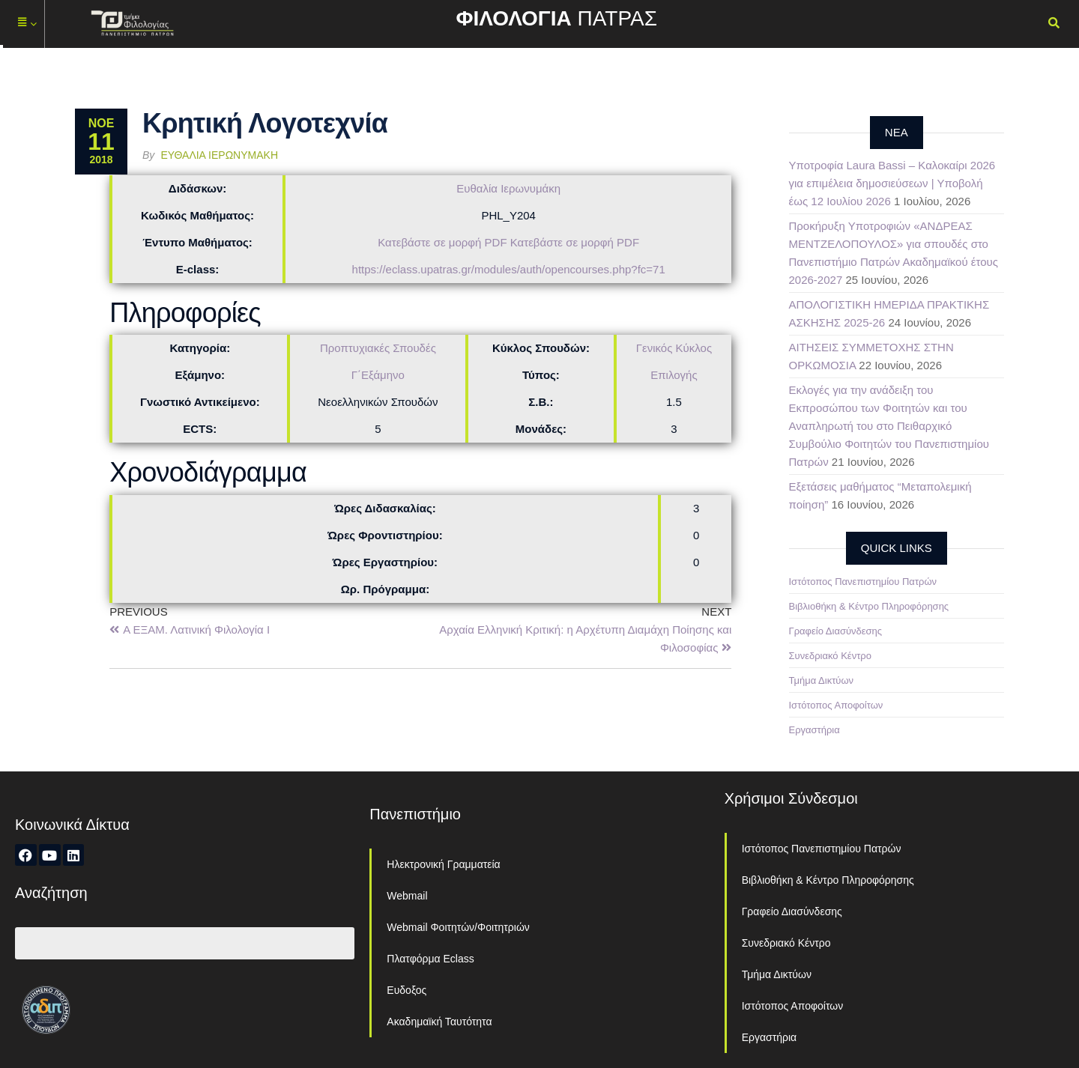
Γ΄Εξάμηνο (378, 374)
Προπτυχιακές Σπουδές (378, 348)
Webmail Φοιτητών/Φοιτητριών (458, 927)
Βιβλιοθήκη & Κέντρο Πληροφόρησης (869, 606)
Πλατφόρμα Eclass (430, 959)
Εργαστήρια (814, 729)
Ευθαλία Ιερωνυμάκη (220, 155)
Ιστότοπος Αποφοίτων (836, 705)
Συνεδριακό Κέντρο (830, 655)
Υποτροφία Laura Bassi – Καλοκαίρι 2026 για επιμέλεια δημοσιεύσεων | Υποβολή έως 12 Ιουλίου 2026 (892, 183)
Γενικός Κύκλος (674, 348)
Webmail (407, 896)
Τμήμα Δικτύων (821, 680)
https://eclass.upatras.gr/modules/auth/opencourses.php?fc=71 (508, 269)
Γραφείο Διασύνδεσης (836, 631)
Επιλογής (673, 374)
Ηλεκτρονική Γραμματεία (443, 864)
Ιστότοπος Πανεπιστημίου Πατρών (863, 581)
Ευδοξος (406, 990)
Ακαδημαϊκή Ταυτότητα (439, 1022)
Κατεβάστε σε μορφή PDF (442, 242)
